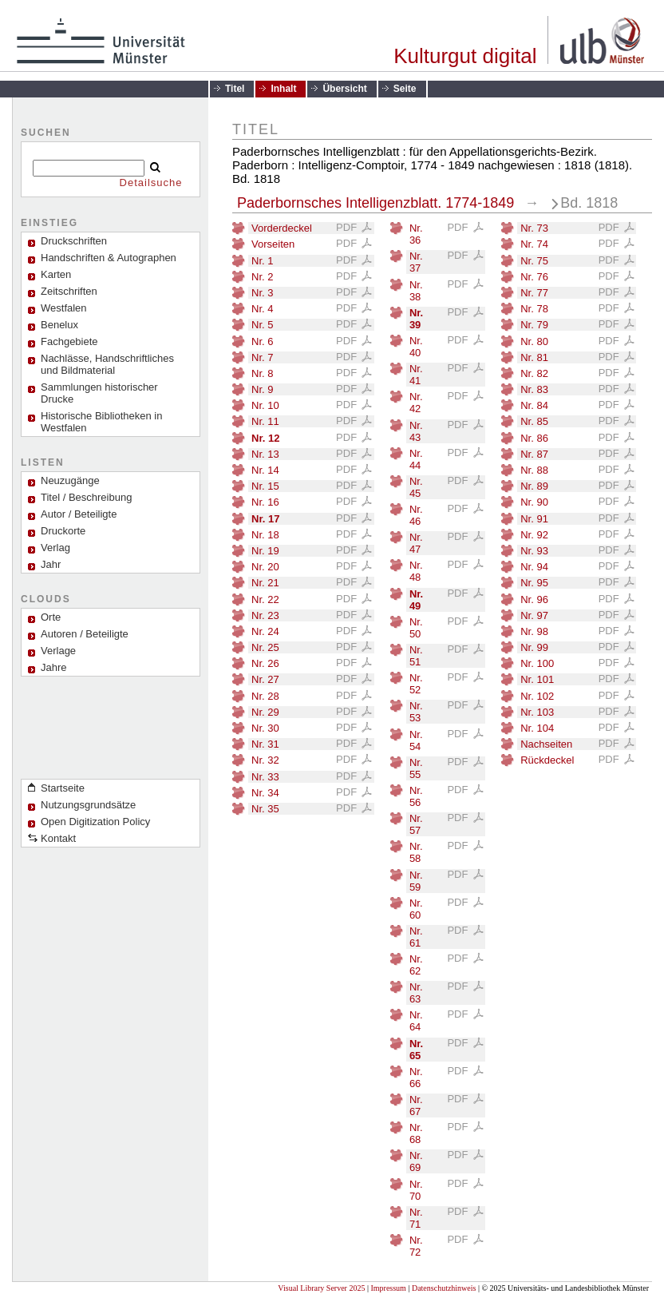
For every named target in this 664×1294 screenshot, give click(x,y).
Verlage (58, 651)
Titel (234, 88)
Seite (405, 88)
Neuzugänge (70, 480)
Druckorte (63, 531)
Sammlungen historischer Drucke (99, 393)
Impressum (387, 1288)
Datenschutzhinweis (444, 1288)
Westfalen (64, 308)
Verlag (55, 548)
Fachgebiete (69, 341)
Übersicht (344, 88)
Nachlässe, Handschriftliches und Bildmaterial (107, 364)
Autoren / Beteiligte (84, 634)
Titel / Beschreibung (86, 497)
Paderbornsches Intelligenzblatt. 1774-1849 (375, 203)
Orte (51, 617)
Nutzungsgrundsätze (88, 805)
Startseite (63, 788)
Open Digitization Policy (95, 822)
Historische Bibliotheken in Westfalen (101, 422)
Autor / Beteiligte (79, 514)
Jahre (54, 667)
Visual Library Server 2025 (321, 1288)
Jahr (51, 564)
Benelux (59, 325)
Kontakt (58, 838)
